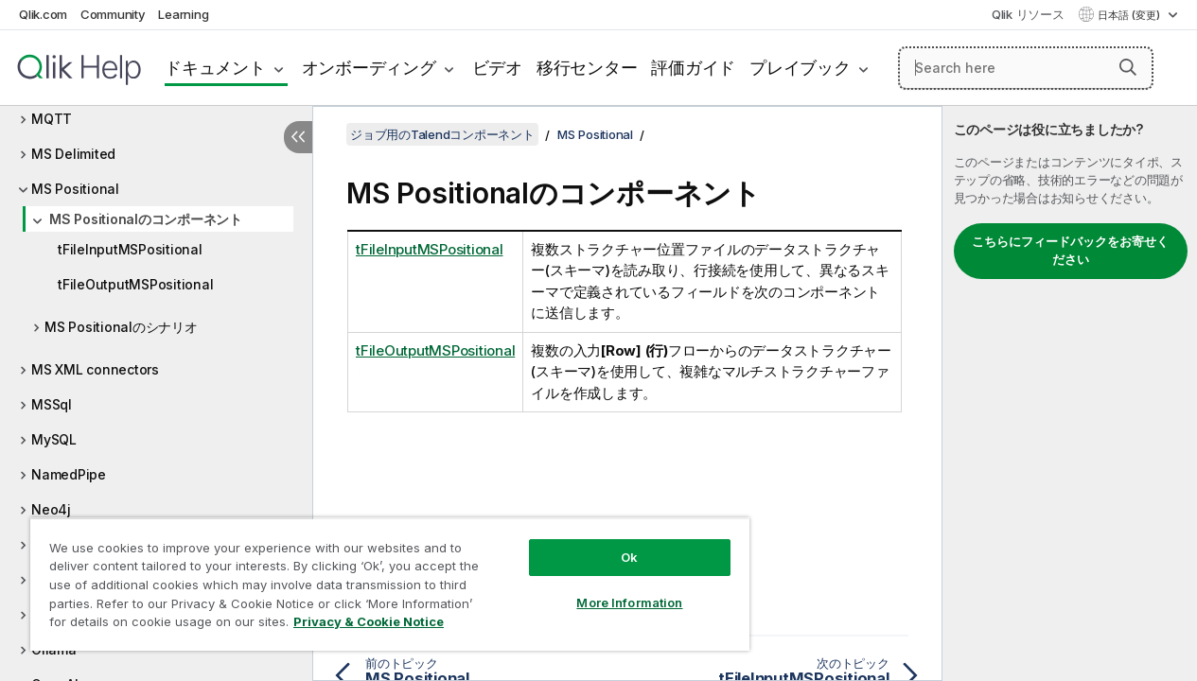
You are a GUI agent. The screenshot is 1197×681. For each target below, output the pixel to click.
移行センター (587, 68)
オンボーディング (369, 68)
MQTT (51, 119)
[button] (1128, 67)
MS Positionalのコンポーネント (145, 219)
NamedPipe (68, 474)
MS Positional (75, 189)
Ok (608, 542)
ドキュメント (215, 68)
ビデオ (497, 68)
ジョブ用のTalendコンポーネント (442, 134)
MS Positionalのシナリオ (121, 327)
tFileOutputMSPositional (135, 284)
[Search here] (1026, 68)
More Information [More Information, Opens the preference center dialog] (608, 588)
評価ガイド (693, 68)
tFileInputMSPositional (130, 249)
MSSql (51, 404)
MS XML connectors (95, 369)
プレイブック (800, 68)
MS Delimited (73, 154)
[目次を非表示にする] (298, 137)
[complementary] (1069, 393)
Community (113, 14)
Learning (183, 14)
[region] (377, 577)
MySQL (54, 439)
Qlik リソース (1028, 14)
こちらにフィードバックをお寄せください (1070, 251)
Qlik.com (43, 14)
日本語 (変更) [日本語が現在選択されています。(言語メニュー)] (1130, 15)
